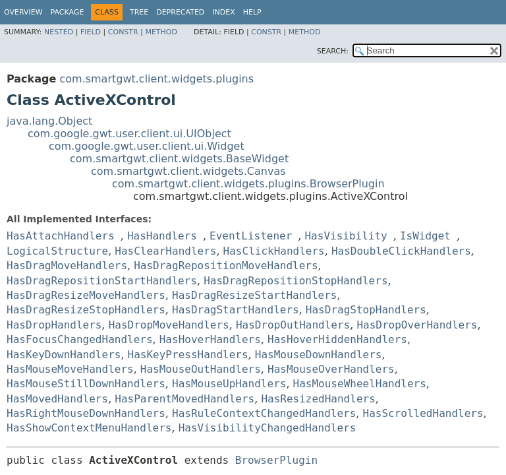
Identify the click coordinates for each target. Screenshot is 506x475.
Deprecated (180, 12)
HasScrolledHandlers (423, 413)
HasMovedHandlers (57, 399)
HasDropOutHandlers (293, 325)
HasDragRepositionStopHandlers (295, 280)
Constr (123, 32)
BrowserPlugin (276, 460)
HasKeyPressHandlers (188, 354)
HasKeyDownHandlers (64, 354)
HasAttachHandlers (61, 236)
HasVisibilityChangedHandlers (267, 428)
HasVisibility (345, 236)
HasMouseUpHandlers (229, 383)
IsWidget (425, 236)
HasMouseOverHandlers (331, 369)
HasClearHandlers (165, 251)
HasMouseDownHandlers (318, 354)
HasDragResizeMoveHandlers (86, 295)
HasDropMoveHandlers (169, 325)
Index (223, 12)
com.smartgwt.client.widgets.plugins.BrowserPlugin (248, 183)
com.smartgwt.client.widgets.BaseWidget (179, 158)
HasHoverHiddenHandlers (337, 339)
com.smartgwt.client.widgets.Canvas (188, 171)
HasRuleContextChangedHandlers (264, 413)
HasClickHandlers (274, 251)
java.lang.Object (49, 121)
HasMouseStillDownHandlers (86, 383)
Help (252, 12)
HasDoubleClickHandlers (401, 251)
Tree (139, 12)
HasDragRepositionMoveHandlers (226, 265)
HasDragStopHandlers (366, 309)
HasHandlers (162, 236)
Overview (23, 12)
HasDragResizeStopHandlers (86, 309)
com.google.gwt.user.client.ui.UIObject (129, 133)
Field (90, 32)
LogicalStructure (57, 251)
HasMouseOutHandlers (200, 369)
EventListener (251, 236)
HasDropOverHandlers (416, 325)
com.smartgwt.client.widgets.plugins (156, 79)
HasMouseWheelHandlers (359, 383)
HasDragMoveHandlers (67, 265)
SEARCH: (333, 51)
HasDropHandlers (54, 325)
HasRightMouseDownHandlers (86, 413)
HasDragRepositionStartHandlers (102, 280)
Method (161, 32)
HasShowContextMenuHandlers (89, 428)
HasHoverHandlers (210, 339)
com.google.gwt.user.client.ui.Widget (146, 146)
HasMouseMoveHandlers (70, 369)
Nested (58, 32)
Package (67, 12)
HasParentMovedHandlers (184, 399)
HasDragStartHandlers (235, 309)
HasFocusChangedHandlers (80, 339)
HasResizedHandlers (318, 399)
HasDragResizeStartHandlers (254, 295)
